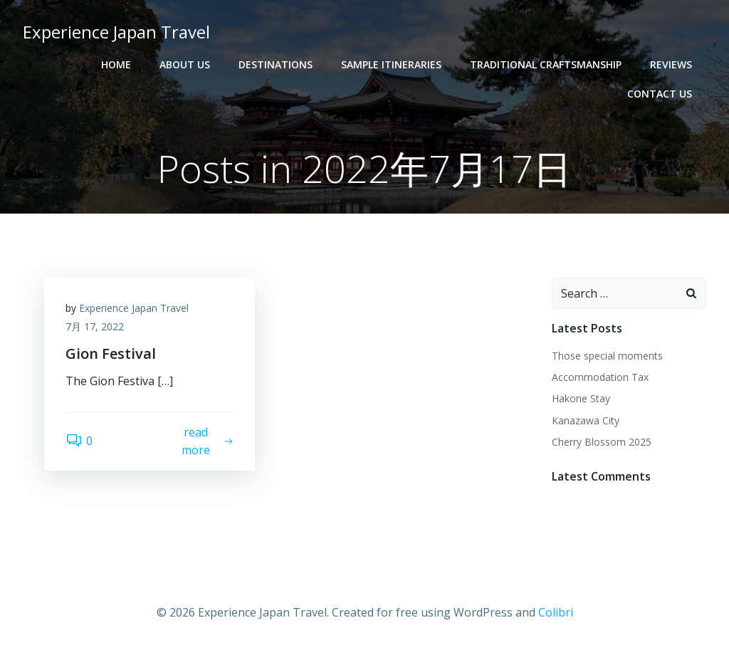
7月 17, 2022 (94, 326)
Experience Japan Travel (134, 308)
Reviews (671, 64)
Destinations (275, 64)
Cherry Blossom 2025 (601, 442)
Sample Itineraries (391, 64)
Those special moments (607, 355)
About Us (184, 64)
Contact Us (659, 93)
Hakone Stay (581, 398)
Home (116, 64)
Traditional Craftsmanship (546, 64)
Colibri (555, 612)
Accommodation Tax (600, 377)
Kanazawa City (585, 420)
